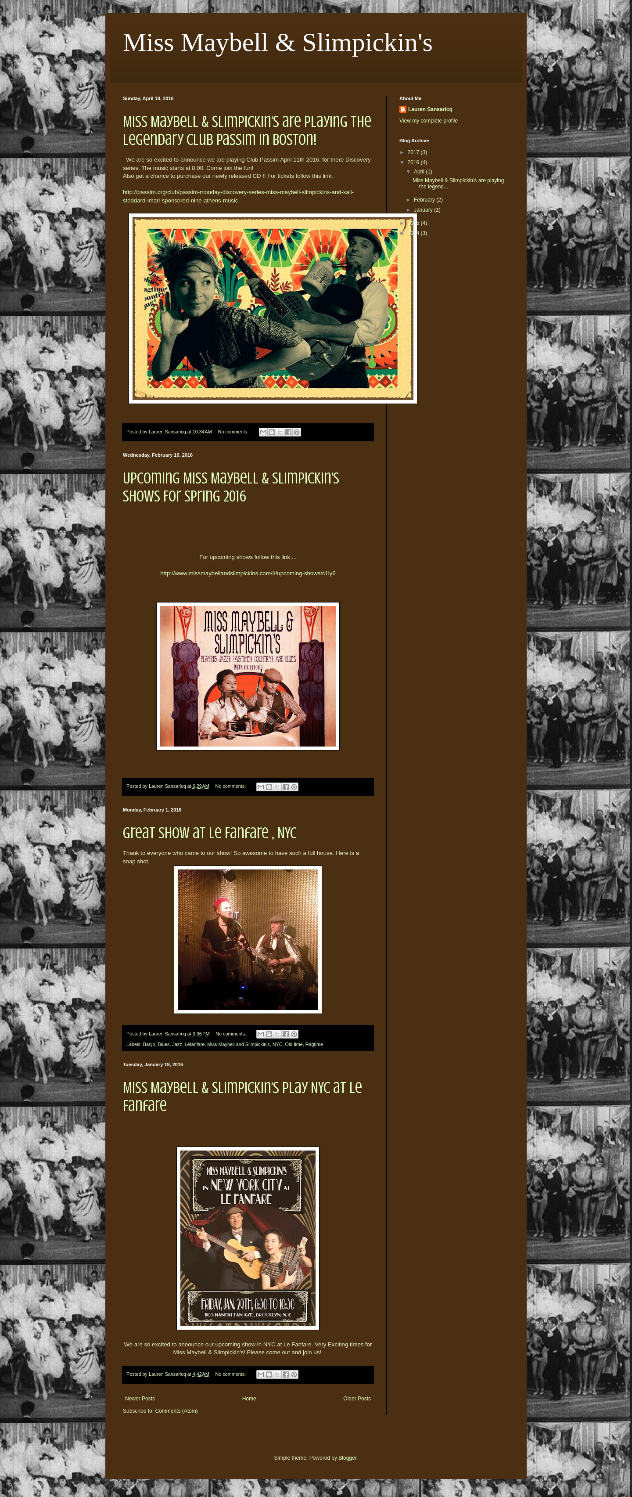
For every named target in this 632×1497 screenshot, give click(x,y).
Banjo (149, 1044)
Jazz (177, 1044)
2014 (414, 233)
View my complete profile (428, 121)
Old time (294, 1044)
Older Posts (357, 1399)
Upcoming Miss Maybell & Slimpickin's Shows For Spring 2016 (231, 487)
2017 (414, 152)
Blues (163, 1044)
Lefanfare (195, 1044)
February (425, 200)
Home (249, 1399)
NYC (278, 1044)
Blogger (347, 1458)
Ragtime (314, 1044)
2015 (414, 223)
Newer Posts (140, 1399)
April (420, 172)
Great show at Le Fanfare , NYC (210, 833)
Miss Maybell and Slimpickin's (238, 1044)
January (424, 210)
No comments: (234, 431)
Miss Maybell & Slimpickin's (278, 42)
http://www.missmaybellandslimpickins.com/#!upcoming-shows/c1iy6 (247, 573)
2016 (414, 162)
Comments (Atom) (176, 1411)
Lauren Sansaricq (430, 109)
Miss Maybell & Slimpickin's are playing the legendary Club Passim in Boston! (247, 130)
